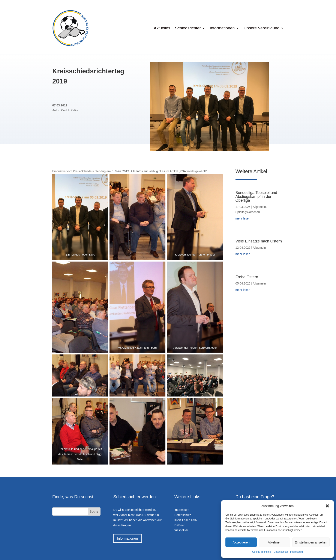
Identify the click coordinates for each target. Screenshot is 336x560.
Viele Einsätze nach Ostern (259, 241)
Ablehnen (274, 542)
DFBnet (179, 525)
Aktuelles (162, 28)
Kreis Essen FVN (185, 520)
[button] (327, 506)
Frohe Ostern (247, 277)
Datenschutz (281, 551)
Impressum (296, 551)
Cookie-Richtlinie (262, 551)
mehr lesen (243, 218)
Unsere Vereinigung (261, 28)
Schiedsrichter (188, 28)
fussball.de (181, 530)
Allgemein (259, 207)
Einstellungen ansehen (311, 542)
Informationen (222, 28)
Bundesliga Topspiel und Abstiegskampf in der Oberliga (256, 197)
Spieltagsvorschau (248, 212)
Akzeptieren (240, 542)
